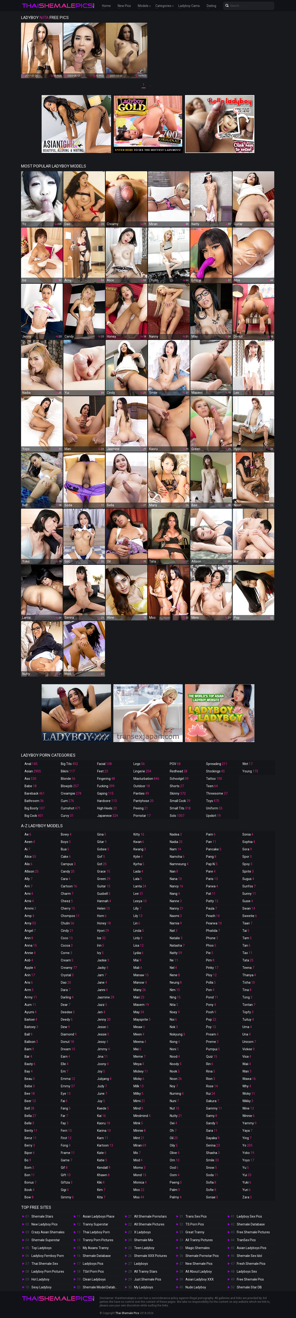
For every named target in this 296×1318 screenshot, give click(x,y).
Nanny (176, 908)
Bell (29, 1108)
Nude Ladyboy (195, 1287)
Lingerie (142, 771)
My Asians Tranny (96, 1248)
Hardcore (107, 801)
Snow (211, 1167)
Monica (140, 1182)
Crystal (67, 975)
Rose (212, 1086)
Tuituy (248, 1019)
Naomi (176, 916)
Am (28, 886)
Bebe (30, 1086)
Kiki (101, 1182)
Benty (31, 1130)
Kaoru (103, 1123)
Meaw (139, 1027)
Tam (247, 938)
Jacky (102, 968)
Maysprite (142, 1019)
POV (175, 764)
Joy (101, 1071)
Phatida (213, 931)
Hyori (103, 931)
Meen (138, 1034)
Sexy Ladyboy (41, 1287)
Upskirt (213, 816)
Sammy (214, 1108)
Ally (28, 879)
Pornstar (142, 816)
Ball (28, 1034)
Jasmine (105, 997)
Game (66, 1160)
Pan (211, 842)
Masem (141, 1005)
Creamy (69, 968)
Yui (246, 1175)
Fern (66, 1130)
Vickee (248, 1049)
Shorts (177, 786)
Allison (32, 871)
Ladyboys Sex (247, 1271)
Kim (101, 1190)
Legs (139, 764)
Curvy (67, 816)
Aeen (30, 842)
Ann (29, 938)
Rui (210, 1093)
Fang (66, 1108)
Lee (138, 893)
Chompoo (70, 916)
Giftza (66, 1182)
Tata (247, 960)
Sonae (212, 1197)
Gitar (102, 842)
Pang (211, 856)
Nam (175, 849)
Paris (212, 879)
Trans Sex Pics (196, 1216)
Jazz (102, 1005)
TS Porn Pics (194, 1224)
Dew (65, 1027)
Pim (210, 960)
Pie (209, 953)
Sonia (247, 834)
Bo (28, 1160)
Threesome (217, 793)
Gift (66, 1175)
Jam (101, 975)
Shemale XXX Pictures (150, 1256)
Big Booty (35, 808)
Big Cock (34, 816)
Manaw (141, 975)
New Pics (124, 6)
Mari (138, 997)
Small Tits (180, 808)
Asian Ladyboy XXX (199, 1279)
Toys (212, 801)
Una (246, 1034)
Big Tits (69, 764)
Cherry (68, 908)
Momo (139, 1167)
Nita (174, 1005)
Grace (103, 871)
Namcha (177, 856)
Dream (68, 1049)
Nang (175, 893)
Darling (67, 997)
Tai (245, 931)
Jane (102, 982)
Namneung (179, 864)
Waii (246, 1064)
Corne (66, 953)
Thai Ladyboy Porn (96, 1232)
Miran (139, 1145)
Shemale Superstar (45, 1240)
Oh (173, 1130)
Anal (31, 764)
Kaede (103, 1108)
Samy (211, 1116)
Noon (176, 1079)
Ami (29, 893)
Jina (102, 1056)
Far (64, 1116)
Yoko (248, 1153)
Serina (213, 1145)
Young (250, 771)
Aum (30, 1005)
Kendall (103, 1167)
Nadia (176, 842)
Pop (211, 1019)
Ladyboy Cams (189, 6)
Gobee (103, 849)
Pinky (212, 968)
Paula (211, 908)
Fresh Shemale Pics (251, 1263)
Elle (64, 1064)
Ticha (248, 982)
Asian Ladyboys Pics (251, 1248)
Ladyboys (141, 1263)
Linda (138, 931)
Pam (211, 834)
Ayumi (31, 1012)
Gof (101, 856)
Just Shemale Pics (147, 1279)
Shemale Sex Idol (249, 1256)
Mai (137, 960)
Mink (138, 1123)
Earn (65, 1056)
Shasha (213, 1153)
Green (103, 879)
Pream (212, 1034)
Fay (64, 1123)
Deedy (67, 1019)
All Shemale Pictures (149, 1224)
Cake (66, 856)
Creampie (71, 793)
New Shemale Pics (199, 1263)
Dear (65, 1005)
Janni (102, 990)
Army (31, 997)
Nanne (176, 901)
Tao (247, 953)
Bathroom (34, 801)
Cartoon (69, 886)
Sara (211, 1130)
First (66, 1138)
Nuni (174, 1101)
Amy (30, 923)
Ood (174, 1167)
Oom (174, 1175)
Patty (212, 901)
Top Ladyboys (41, 1248)
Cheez (67, 901)
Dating (211, 6)
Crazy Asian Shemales (48, 1232)
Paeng (176, 1182)
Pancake (213, 849)
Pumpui (213, 1049)
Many (139, 990)
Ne (174, 960)
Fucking (105, 786)
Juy (101, 1101)
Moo (138, 1190)
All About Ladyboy (198, 1271)
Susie (247, 901)
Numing (177, 1093)
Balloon (31, 1042)
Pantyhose (143, 801)
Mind (138, 1108)
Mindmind (142, 1116)
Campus (68, 864)
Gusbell (103, 893)
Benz (31, 1138)
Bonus (30, 1182)
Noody (176, 1064)
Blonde (68, 778)
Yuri (246, 1190)
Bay (29, 1071)
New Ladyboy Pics (44, 1224)
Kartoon (105, 1145)
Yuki (246, 1182)
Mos (138, 1197)
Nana (176, 879)
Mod (137, 1160)
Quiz (211, 1056)
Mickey (140, 1071)
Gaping (105, 793)
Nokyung (177, 1034)
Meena (139, 1042)
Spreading (216, 764)
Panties (141, 793)
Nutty (176, 1116)
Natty (176, 953)
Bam (29, 1049)
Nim (175, 990)
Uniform (214, 808)
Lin (136, 923)
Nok (174, 1027)
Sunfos (249, 886)
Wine (248, 1108)
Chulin (67, 923)
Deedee (68, 1012)
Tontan (248, 1005)
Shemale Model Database (101, 1287)
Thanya (249, 975)
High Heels (107, 808)
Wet (247, 764)
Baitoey (31, 1027)
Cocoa (67, 945)
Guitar (103, 886)
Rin (209, 1064)
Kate (101, 1153)
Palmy (176, 1197)
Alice (30, 856)
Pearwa (214, 923)
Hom (102, 916)
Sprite (248, 871)
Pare (211, 871)
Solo (177, 816)
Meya (138, 1064)
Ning (175, 997)
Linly (137, 938)
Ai (27, 849)
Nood (175, 1056)
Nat (173, 931)
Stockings (215, 771)
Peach (213, 916)
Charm (67, 893)
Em (64, 1071)
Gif (64, 1167)
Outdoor (141, 786)
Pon (210, 990)
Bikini (68, 771)
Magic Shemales (197, 1248)
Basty (30, 1064)
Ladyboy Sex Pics (249, 1216)
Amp (29, 916)
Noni (174, 1049)
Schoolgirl (179, 778)
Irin (100, 945)
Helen (103, 908)
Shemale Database (97, 1256)
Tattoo (214, 778)
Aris (29, 982)
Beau (30, 1079)
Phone (212, 938)
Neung (176, 982)
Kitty (138, 834)
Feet (102, 771)
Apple (30, 968)
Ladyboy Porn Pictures (47, 1271)
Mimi (139, 1101)
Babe (31, 786)
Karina (104, 1130)
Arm (29, 990)
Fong (66, 1145)
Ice (101, 938)
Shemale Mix (143, 1240)
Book (29, 1190)
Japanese (107, 816)
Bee (30, 1093)
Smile (212, 1160)
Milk (138, 1086)
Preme (212, 1042)
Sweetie (249, 916)
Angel (30, 931)
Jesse (102, 1027)
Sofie (211, 1190)
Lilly (137, 908)
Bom (29, 1167)
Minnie (139, 1130)
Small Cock (180, 801)
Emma (68, 1079)
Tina (246, 990)
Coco (67, 938)
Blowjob (70, 786)
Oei (173, 1123)
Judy (102, 1086)
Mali (137, 968)
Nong (175, 1042)
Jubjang (104, 1079)
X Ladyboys (142, 1232)
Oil (174, 1138)
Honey (104, 923)
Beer (30, 1101)
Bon (30, 1175)
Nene (175, 975)
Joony (103, 1064)
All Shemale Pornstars (150, 1216)
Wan (246, 1071)
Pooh (211, 1012)
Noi (173, 1019)
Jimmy (103, 1049)
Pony (211, 1005)
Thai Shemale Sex (44, 1263)
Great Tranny (194, 1232)
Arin (30, 975)
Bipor (30, 1153)
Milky (138, 1093)
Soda (212, 1175)
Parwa (212, 886)
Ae (28, 834)
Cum (67, 801)
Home (106, 6)
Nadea (176, 834)
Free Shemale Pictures (253, 1232)
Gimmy (67, 1197)
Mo (137, 1153)
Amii (29, 901)
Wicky (248, 1093)
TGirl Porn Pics (93, 1271)
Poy (211, 1027)
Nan (174, 871)
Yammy (249, 1123)
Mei (137, 1049)
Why (246, 1086)
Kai (101, 1116)
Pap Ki (212, 864)
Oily (174, 1145)
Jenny (104, 1019)
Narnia (176, 923)
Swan (248, 908)
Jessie (103, 1034)
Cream (67, 960)
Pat (211, 893)
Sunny (249, 893)
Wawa (249, 1079)
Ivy (100, 953)
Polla (211, 982)
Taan (247, 923)
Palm (175, 1190)
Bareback (35, 793)
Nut (174, 1108)
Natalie (176, 938)
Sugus (248, 879)
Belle (29, 1123)
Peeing (140, 808)
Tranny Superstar (95, 1224)
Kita (101, 1197)
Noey (175, 1012)
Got (102, 864)
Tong (247, 997)
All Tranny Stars (145, 1271)
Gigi (65, 1190)
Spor (247, 856)
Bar (28, 1056)
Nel (173, 968)
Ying (246, 1138)
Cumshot (70, 808)
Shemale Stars (42, 1216)
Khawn (103, 1175)
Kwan (138, 842)
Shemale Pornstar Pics (202, 1256)
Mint (138, 1138)
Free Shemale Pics (250, 1279)
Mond (139, 1175)
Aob (29, 960)
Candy (67, 871)
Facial (104, 764)
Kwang (139, 849)
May (138, 1012)
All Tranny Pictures (199, 1240)
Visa (246, 1056)
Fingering (106, 778)
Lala (137, 879)
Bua (65, 849)
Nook (175, 1071)
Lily (137, 916)
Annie (30, 953)
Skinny (178, 793)
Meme (139, 1056)
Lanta (139, 886)
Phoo (211, 945)
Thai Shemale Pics (127, 1313)
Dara (65, 990)
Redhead (178, 771)
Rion (210, 1079)
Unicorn (249, 1042)
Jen (101, 1012)
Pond (212, 997)
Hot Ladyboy (40, 1279)
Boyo (66, 842)
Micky (138, 1079)
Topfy (247, 1012)
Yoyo (248, 1160)
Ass (30, 778)
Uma (247, 1027)
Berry (30, 1145)
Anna (31, 945)
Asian (33, 771)
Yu (245, 1167)
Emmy (68, 1086)
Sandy (212, 1123)
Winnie (248, 1116)
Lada (138, 871)
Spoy (247, 864)
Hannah (104, 901)
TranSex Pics (246, 1240)
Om (174, 1160)
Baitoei (31, 1019)
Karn (102, 1138)
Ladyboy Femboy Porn (47, 1256)
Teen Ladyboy (144, 1248)
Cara (65, 879)
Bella (30, 1116)
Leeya (140, 901)
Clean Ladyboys (94, 1279)
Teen (212, 786)
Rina (210, 1071)
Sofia (211, 1182)
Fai (64, 1101)
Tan (246, 945)
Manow (140, 982)
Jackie (103, 960)
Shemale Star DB (249, 1287)
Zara (247, 1197)
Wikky (247, 1101)
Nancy (176, 886)
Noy (174, 1086)
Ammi (30, 908)
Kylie (138, 856)
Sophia (248, 842)
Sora (247, 849)
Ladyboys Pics (93, 1263)
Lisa (138, 945)
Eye (66, 1093)
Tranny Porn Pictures (98, 1240)
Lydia (138, 953)
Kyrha (138, 864)
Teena (248, 968)
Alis (28, 864)
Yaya (247, 1130)
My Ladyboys (143, 1287)
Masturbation (146, 778)
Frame (68, 1153)
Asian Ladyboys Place (98, 1216)
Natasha (177, 945)
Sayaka (212, 1138)
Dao (66, 982)
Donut (67, 1042)
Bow (29, 1197)
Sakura (212, 1101)
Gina (101, 834)
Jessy (102, 1042)
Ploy (211, 975)
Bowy (66, 834)
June (102, 1093)
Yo (247, 1145)
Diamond (69, 1034)
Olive (174, 1153)
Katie (102, 1160)
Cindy (67, 931)
